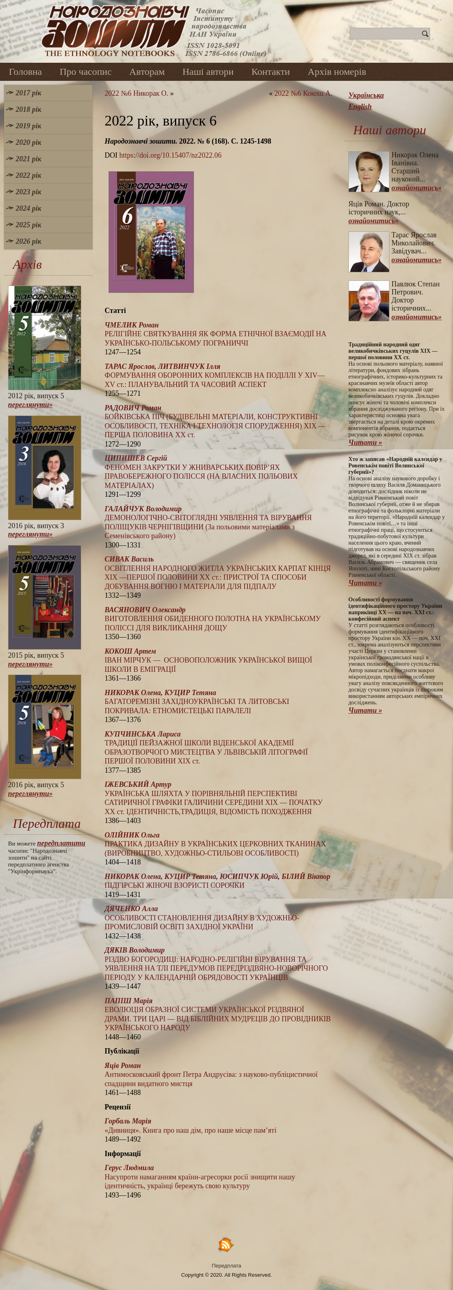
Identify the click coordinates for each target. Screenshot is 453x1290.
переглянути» (30, 405)
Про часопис (85, 71)
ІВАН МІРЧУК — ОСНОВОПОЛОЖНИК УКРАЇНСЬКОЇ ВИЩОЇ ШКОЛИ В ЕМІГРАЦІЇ (208, 660)
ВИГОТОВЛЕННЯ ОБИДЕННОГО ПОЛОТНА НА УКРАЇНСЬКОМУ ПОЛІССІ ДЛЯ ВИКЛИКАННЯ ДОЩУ (213, 619)
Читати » (365, 442)
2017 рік (28, 93)
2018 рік (28, 109)
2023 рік (28, 192)
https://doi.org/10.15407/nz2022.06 (170, 155)
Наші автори (208, 71)
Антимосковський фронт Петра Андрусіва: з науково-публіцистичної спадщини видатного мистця (211, 1075)
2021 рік (28, 159)
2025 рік (28, 225)
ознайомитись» (416, 188)
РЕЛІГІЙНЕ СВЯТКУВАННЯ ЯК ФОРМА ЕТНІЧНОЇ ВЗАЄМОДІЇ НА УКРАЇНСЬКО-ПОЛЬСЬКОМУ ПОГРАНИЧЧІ (215, 334)
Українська (366, 95)
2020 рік (28, 142)
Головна (25, 71)
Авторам (147, 71)
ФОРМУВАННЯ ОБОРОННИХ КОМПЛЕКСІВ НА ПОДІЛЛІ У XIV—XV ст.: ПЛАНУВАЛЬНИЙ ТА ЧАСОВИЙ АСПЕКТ (215, 375)
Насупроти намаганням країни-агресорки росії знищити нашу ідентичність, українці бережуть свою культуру (200, 1177)
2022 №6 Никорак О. (136, 93)
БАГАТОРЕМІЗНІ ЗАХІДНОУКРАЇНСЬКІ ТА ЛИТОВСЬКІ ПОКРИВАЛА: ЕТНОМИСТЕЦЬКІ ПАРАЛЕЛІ (197, 702)
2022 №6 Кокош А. (303, 93)
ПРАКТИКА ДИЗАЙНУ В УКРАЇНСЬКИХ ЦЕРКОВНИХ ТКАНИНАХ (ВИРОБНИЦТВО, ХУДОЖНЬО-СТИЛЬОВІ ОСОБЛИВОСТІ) (215, 844)
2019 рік (28, 126)
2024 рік (28, 208)
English (360, 107)
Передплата (226, 1266)
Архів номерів (337, 71)
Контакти (270, 71)
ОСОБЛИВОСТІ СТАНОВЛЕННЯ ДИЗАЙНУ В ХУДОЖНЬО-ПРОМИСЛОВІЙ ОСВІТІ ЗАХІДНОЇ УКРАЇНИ (202, 918)
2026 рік (28, 241)
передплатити (61, 843)
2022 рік (28, 175)
